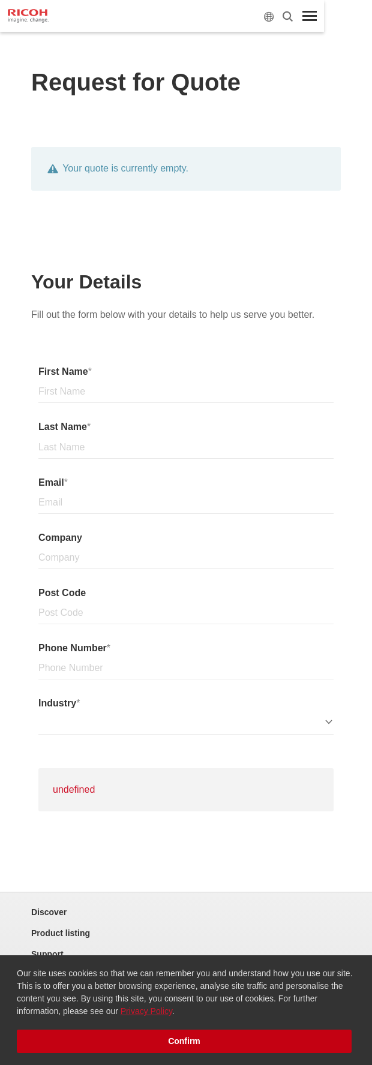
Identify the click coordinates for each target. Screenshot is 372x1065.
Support (47, 954)
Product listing (60, 933)
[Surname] (186, 448)
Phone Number (72, 648)
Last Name (62, 427)
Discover (49, 912)
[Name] (186, 392)
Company (60, 537)
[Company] (186, 558)
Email (51, 482)
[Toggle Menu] (309, 16)
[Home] (28, 16)
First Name (63, 371)
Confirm (184, 1041)
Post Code (62, 593)
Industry (57, 703)
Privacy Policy (146, 1011)
